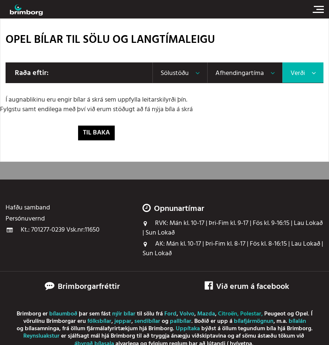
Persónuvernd (25, 219)
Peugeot (275, 314)
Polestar (250, 314)
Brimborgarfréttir (89, 287)
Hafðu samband (28, 208)
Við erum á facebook (247, 287)
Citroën (227, 314)
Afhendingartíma (239, 73)
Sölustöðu (175, 73)
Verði (298, 73)
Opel (301, 314)
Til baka (96, 132)
